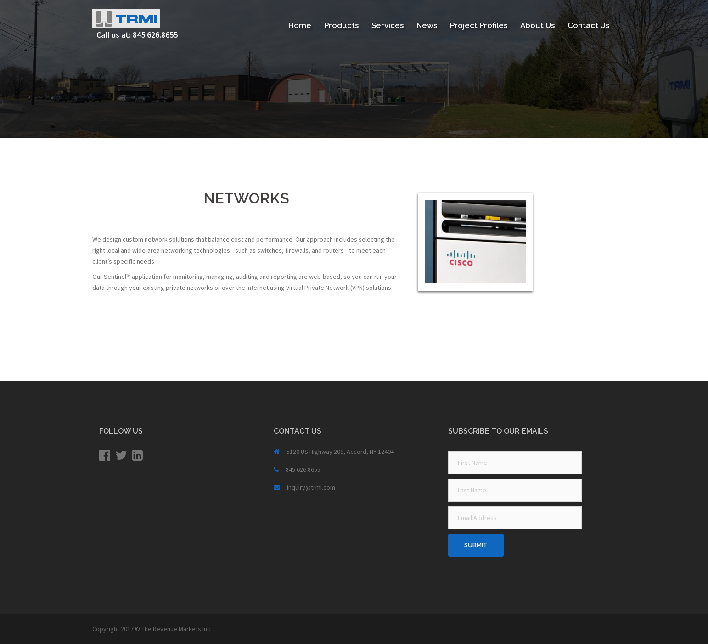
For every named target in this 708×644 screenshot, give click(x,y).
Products (341, 25)
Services (387, 25)
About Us (537, 25)
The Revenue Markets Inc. (176, 629)
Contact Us (588, 25)
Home (299, 25)
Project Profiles (478, 25)
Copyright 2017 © (116, 629)
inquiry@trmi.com (311, 487)
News (426, 25)
